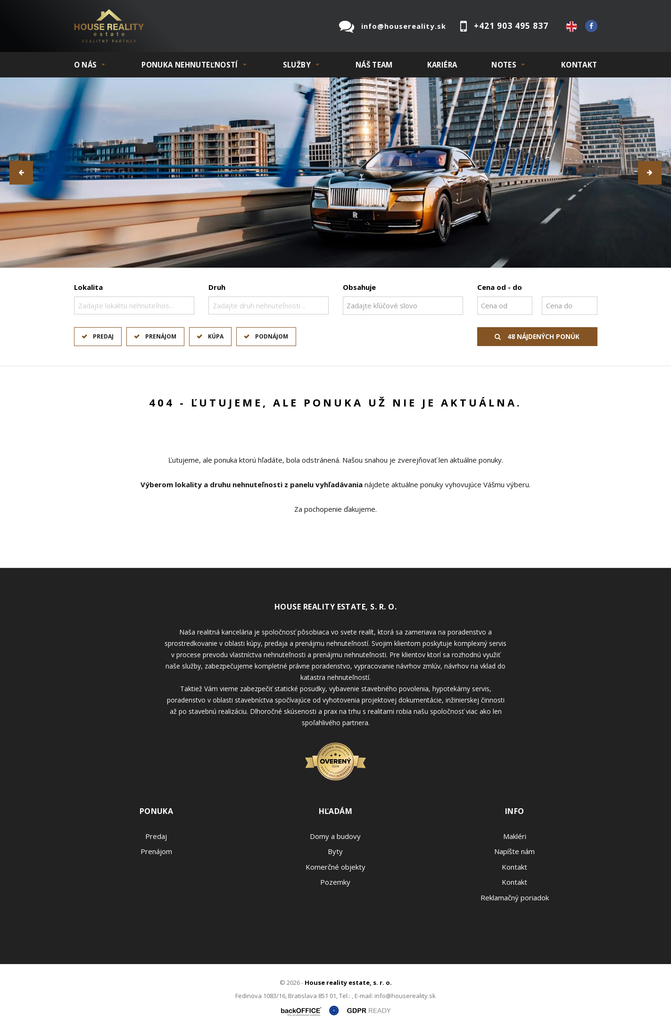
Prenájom (160, 336)
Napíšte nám (514, 851)
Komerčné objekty (335, 867)
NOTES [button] (503, 64)
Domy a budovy (335, 836)
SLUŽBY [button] (297, 64)
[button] (21, 173)
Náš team (374, 64)
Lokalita (88, 287)
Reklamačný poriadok (514, 897)
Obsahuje (359, 287)
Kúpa (216, 336)
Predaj (103, 336)
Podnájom (271, 336)
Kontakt (579, 64)
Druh (216, 287)
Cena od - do (499, 287)
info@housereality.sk (403, 26)
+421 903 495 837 (511, 25)
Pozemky (335, 882)
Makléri (514, 836)
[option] (335, 172)
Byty (335, 851)
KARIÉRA (442, 64)
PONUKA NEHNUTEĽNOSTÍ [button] (189, 64)
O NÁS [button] (85, 64)
